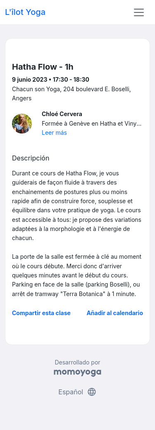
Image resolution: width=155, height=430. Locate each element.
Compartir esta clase (41, 312)
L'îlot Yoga (25, 12)
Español (77, 392)
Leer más (54, 132)
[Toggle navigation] (139, 12)
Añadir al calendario (114, 312)
